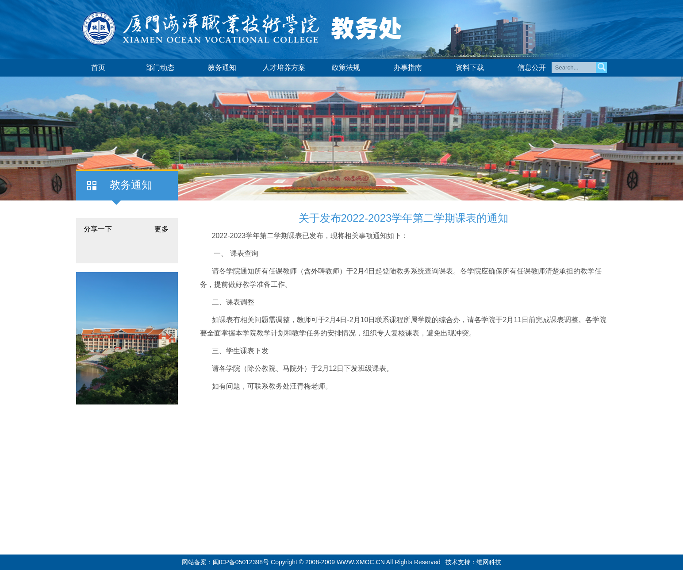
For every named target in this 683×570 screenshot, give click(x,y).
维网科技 (488, 562)
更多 (161, 229)
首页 (98, 67)
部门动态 (160, 67)
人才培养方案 (284, 67)
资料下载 (470, 67)
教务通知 (222, 67)
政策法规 (346, 67)
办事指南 (408, 67)
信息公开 (532, 67)
